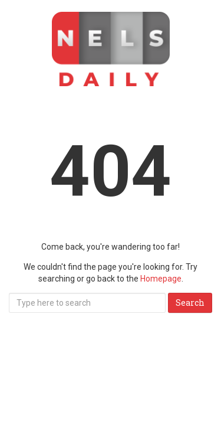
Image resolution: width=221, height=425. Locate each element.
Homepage (161, 278)
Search (190, 302)
